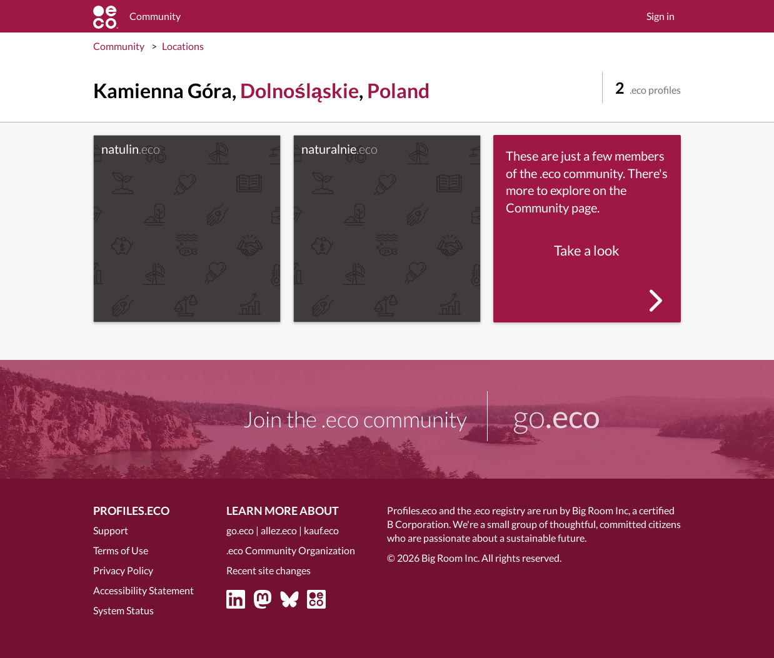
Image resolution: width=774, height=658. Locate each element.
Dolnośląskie (299, 90)
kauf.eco (321, 530)
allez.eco (279, 530)
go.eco (240, 530)
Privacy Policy (123, 570)
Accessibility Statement (143, 590)
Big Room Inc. (450, 558)
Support (110, 530)
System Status (123, 610)
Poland (398, 90)
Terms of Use (120, 550)
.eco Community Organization (290, 550)
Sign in (660, 16)
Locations (183, 46)
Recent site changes (268, 570)
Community (118, 46)
